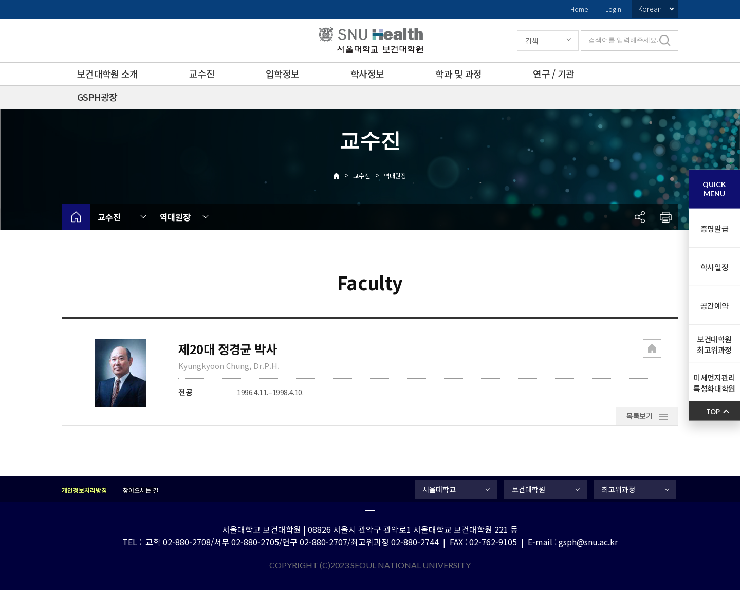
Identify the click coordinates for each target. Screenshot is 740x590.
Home (579, 9)
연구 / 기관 (553, 73)
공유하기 (640, 217)
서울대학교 (439, 489)
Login (613, 9)
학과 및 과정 (458, 73)
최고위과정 (618, 489)
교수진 (201, 73)
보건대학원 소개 (107, 73)
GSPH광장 (97, 96)
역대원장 (395, 175)
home (76, 217)
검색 (532, 40)
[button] (652, 349)
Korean (650, 9)
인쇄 (665, 217)
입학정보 (282, 73)
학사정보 (367, 73)
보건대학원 (528, 489)
